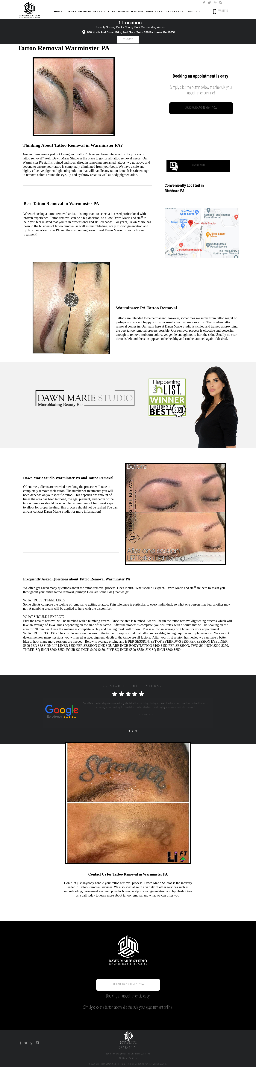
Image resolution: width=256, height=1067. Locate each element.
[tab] (129, 731)
